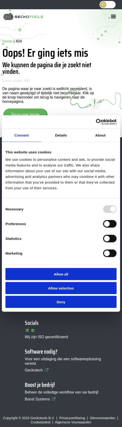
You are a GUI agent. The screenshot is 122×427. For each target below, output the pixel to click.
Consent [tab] (21, 135)
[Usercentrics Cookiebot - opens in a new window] (96, 122)
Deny (61, 302)
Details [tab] (61, 135)
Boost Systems (41, 399)
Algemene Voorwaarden (73, 422)
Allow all (61, 274)
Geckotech (37, 370)
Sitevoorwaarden (102, 418)
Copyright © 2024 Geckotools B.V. (29, 418)
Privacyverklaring (72, 418)
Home (7, 41)
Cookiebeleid (40, 422)
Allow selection (61, 288)
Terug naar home (25, 114)
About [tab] (100, 135)
